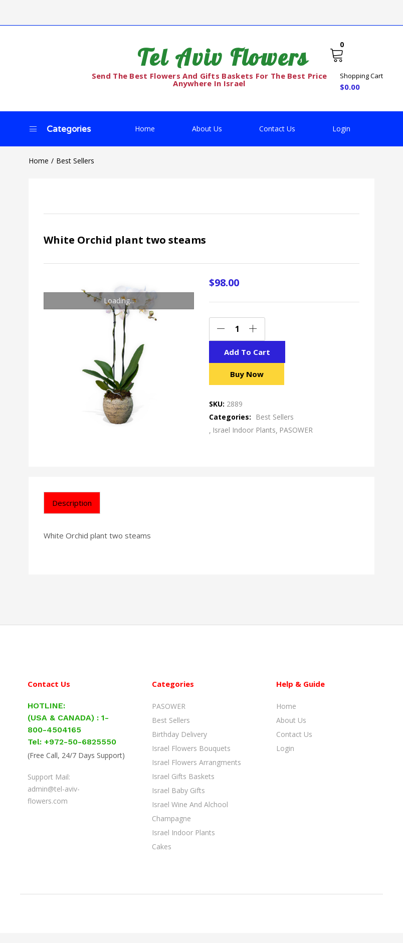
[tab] (72, 513)
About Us (207, 128)
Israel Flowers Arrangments (196, 772)
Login (341, 128)
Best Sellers (75, 160)
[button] (356, 68)
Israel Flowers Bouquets (191, 758)
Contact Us (277, 128)
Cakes (161, 856)
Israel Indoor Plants (244, 440)
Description (72, 513)
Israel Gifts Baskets (183, 786)
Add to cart (246, 356)
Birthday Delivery (179, 744)
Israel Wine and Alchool (190, 814)
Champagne (171, 828)
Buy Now (246, 384)
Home (145, 128)
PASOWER (296, 440)
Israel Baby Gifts (178, 800)
